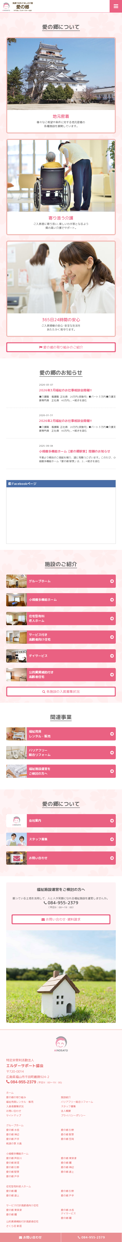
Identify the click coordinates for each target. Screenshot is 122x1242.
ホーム (10, 1092)
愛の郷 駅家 (67, 1134)
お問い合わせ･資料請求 (61, 919)
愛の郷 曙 (66, 1162)
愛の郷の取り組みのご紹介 (61, 347)
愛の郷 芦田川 (14, 1158)
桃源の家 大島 (14, 1143)
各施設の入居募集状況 (60, 691)
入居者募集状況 (15, 1106)
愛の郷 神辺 (12, 1134)
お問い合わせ (13, 1111)
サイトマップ (13, 1115)
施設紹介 (66, 1097)
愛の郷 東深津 (68, 1158)
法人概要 (66, 1111)
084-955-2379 (93, 1237)
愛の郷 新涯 (12, 1162)
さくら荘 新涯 (14, 1226)
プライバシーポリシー (73, 1115)
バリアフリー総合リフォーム (77, 1102)
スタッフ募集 (68, 1106)
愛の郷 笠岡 (67, 1139)
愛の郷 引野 (67, 1130)
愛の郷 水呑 (12, 1130)
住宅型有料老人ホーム (18, 1186)
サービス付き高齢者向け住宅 (22, 1205)
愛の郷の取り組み (16, 1097)
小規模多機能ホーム (17, 1153)
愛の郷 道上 (67, 1172)
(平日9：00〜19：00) (34, 1082)
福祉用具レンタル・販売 (19, 1102)
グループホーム (15, 1125)
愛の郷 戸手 (12, 1139)
